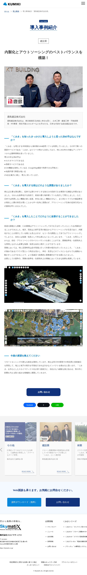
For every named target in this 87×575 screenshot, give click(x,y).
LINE (57, 405)
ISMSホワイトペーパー (52, 565)
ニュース (50, 531)
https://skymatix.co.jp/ (6, 547)
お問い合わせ (44, 392)
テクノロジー (51, 526)
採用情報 (50, 541)
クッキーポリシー (33, 565)
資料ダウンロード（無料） (24, 502)
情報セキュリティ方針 (49, 562)
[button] (1, 449)
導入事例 (16, 11)
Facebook (30, 405)
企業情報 (49, 521)
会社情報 (50, 536)
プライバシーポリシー (69, 562)
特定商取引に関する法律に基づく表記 (23, 562)
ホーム (6, 11)
